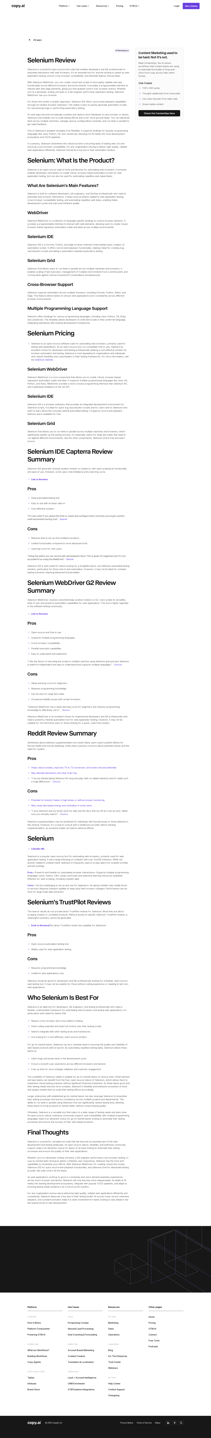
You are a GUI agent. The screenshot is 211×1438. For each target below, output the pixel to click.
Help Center (114, 1383)
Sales (111, 1328)
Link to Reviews (39, 479)
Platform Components (38, 1328)
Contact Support (116, 1389)
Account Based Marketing (81, 1350)
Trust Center (114, 1362)
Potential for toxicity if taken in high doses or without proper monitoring (67, 800)
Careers (153, 1334)
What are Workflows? (38, 1350)
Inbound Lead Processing (81, 1328)
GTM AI (152, 1328)
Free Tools (154, 1340)
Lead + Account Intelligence (82, 1377)
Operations (113, 1334)
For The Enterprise (117, 1356)
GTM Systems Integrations (81, 1389)
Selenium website (44, 359)
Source (63, 519)
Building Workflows (37, 1356)
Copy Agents (34, 1362)
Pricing (119, 6)
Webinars (113, 1368)
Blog (110, 1350)
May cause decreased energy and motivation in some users (61, 805)
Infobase (31, 1383)
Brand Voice (33, 1389)
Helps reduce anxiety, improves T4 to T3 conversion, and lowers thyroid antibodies (74, 767)
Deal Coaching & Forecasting (82, 1334)
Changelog (113, 1395)
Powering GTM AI (36, 1334)
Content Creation (76, 1356)
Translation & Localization (81, 1362)
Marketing (113, 1322)
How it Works (34, 1322)
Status (157, 1423)
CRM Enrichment (76, 1383)
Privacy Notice (126, 1423)
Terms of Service (144, 1423)
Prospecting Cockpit (78, 1322)
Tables (30, 1377)
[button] (64, 6)
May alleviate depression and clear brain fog (54, 773)
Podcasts (153, 1346)
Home (152, 1317)
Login (177, 6)
